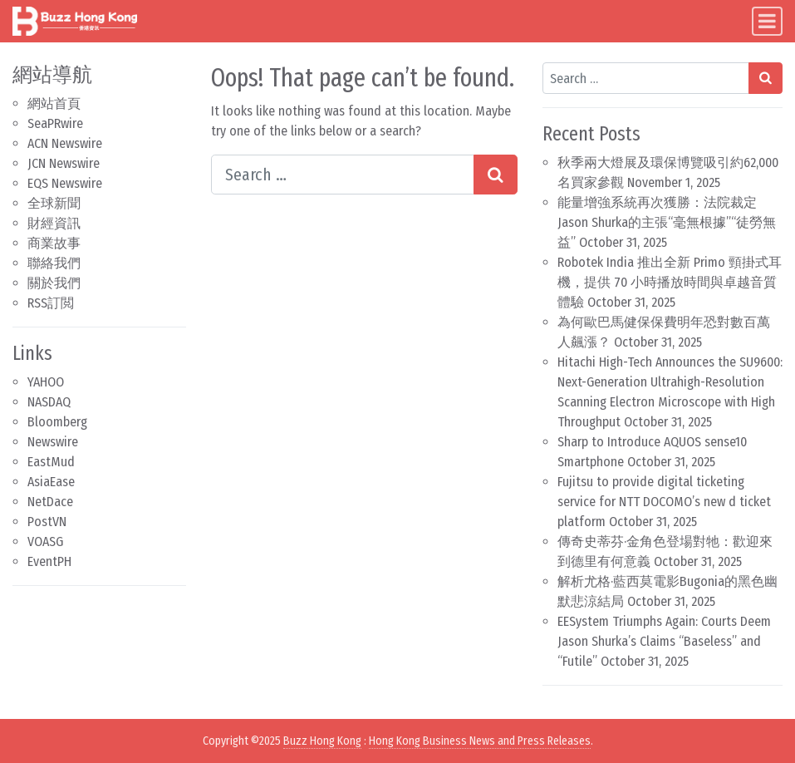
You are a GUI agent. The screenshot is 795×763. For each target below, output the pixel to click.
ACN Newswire (64, 143)
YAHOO (45, 382)
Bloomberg (57, 422)
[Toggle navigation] (767, 21)
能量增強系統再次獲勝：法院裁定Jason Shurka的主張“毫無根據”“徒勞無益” (666, 222)
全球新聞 (54, 203)
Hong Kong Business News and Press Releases (480, 741)
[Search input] (342, 174)
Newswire (52, 442)
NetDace (50, 501)
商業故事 (54, 243)
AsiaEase (51, 482)
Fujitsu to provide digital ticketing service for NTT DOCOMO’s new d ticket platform (664, 501)
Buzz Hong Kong (322, 741)
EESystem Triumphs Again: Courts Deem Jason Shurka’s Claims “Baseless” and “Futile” (664, 641)
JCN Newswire (63, 163)
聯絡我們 (54, 263)
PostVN (46, 521)
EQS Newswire (64, 183)
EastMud (51, 462)
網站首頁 (54, 103)
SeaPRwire (55, 123)
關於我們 (54, 283)
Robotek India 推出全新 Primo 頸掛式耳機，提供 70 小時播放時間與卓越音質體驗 (669, 282)
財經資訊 (54, 223)
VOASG (45, 541)
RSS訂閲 (50, 303)
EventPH (49, 561)
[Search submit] (496, 174)
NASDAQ (49, 402)
